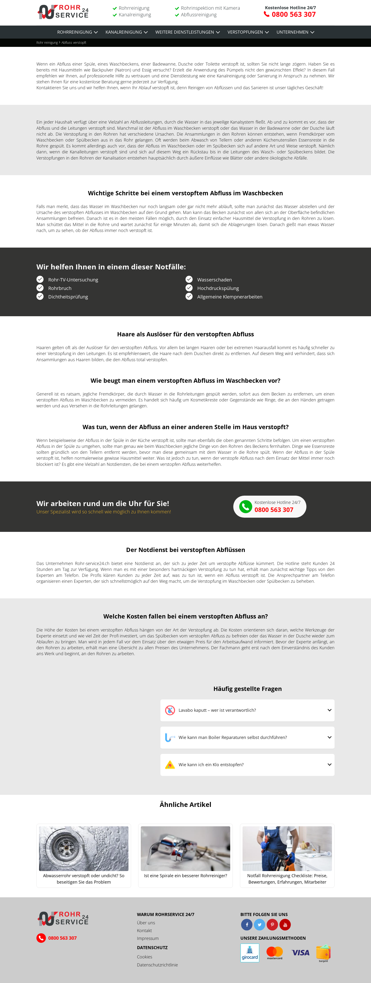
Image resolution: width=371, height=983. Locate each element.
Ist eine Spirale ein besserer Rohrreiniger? (185, 875)
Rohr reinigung (47, 42)
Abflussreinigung (198, 14)
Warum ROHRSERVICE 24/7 (165, 914)
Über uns (146, 922)
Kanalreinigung (135, 14)
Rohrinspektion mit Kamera (210, 8)
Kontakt (144, 930)
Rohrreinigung (134, 8)
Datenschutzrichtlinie (157, 965)
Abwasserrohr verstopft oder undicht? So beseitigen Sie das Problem (83, 879)
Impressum (148, 938)
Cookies (144, 957)
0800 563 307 (294, 14)
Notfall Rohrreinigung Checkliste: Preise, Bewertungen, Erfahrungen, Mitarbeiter (287, 879)
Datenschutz (152, 947)
